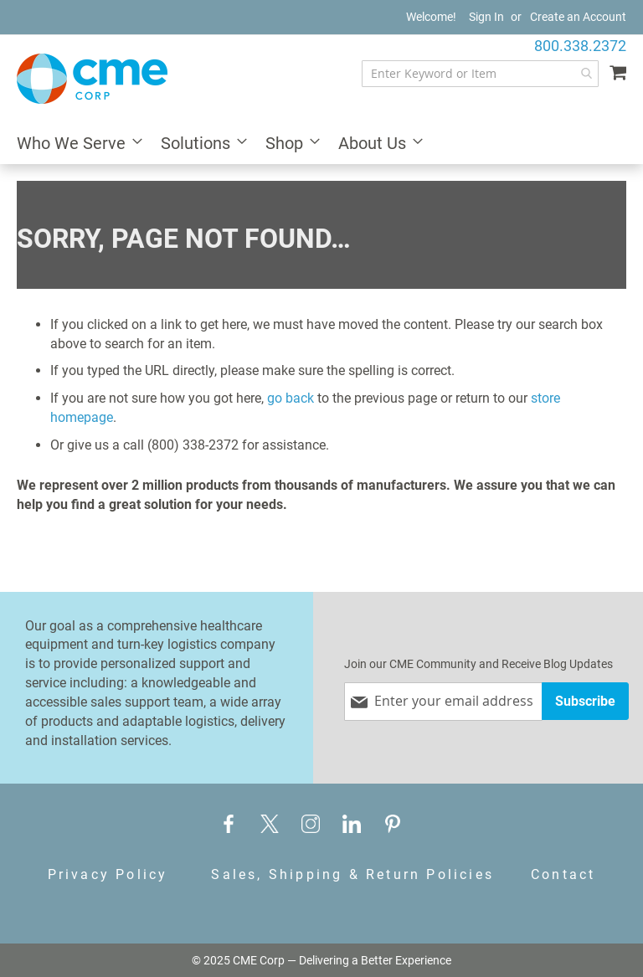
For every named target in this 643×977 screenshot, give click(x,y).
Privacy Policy (108, 874)
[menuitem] (74, 144)
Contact (563, 874)
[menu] (321, 144)
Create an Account (578, 16)
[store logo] (92, 79)
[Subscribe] (585, 701)
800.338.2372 (580, 45)
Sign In (486, 16)
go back (290, 398)
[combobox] (480, 73)
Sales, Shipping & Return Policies (352, 874)
